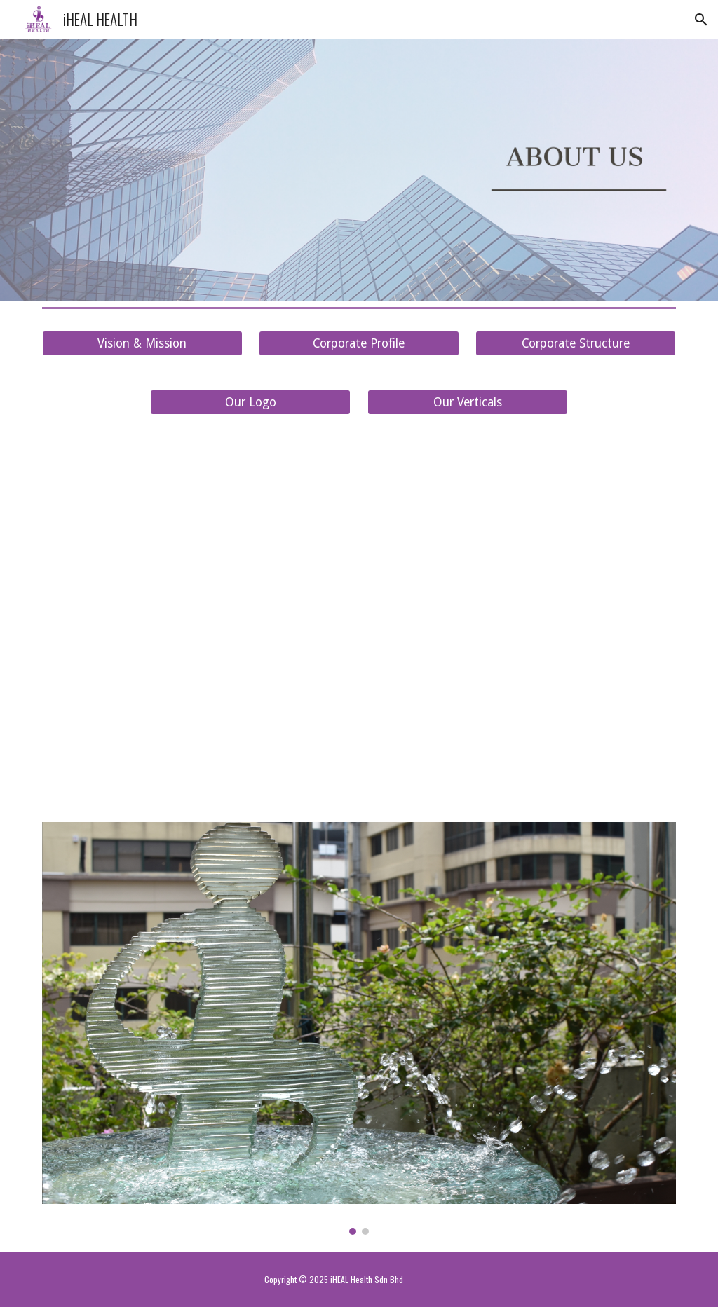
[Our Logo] (250, 403)
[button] (701, 19)
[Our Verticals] (467, 403)
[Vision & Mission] (142, 344)
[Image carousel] (359, 1028)
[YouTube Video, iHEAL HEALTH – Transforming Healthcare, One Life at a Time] (359, 618)
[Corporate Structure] (575, 344)
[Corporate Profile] (359, 344)
